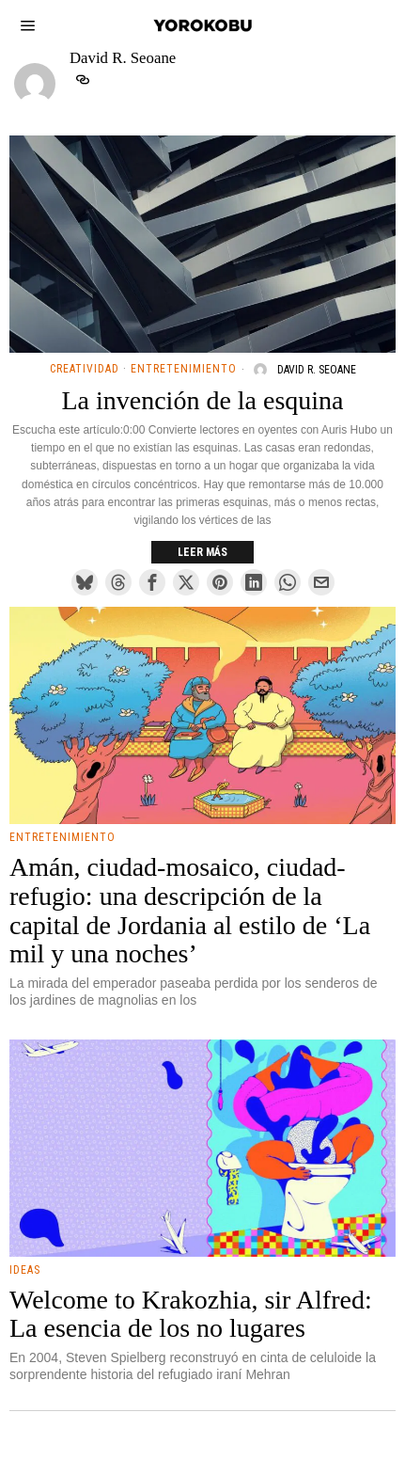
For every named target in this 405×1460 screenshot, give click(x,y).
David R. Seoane (316, 369)
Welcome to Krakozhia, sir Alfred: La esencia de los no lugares (190, 1314)
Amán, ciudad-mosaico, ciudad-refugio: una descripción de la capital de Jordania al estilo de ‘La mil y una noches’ (189, 910)
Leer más (202, 552)
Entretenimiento (184, 368)
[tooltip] (83, 80)
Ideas (24, 1270)
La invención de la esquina (202, 401)
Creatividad (84, 368)
